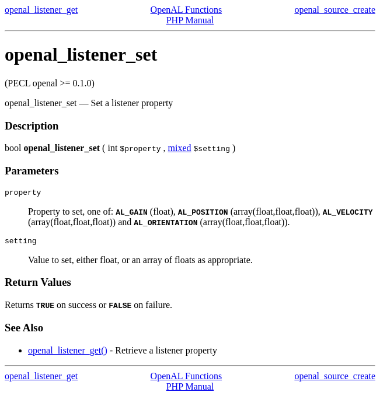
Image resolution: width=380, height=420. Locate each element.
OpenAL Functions (186, 10)
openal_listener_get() (67, 354)
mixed (179, 148)
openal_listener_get (41, 10)
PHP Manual (190, 20)
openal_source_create (334, 10)
